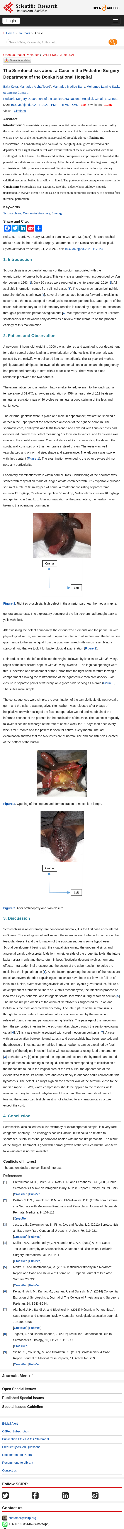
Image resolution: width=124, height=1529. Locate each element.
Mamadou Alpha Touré (35, 86)
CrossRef (20, 1194)
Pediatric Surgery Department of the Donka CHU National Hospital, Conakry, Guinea (60, 98)
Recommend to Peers (17, 1455)
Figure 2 (90, 648)
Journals (24, 33)
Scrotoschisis (12, 213)
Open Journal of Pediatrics (21, 55)
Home (10, 33)
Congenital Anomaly (36, 213)
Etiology (57, 213)
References (12, 1176)
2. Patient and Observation (29, 335)
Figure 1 (33, 458)
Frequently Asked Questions (21, 1447)
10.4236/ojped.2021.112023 (29, 105)
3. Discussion (16, 918)
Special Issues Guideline (22, 1407)
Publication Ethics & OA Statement (25, 1439)
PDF (54, 105)
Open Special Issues (19, 1389)
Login (11, 21)
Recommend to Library (17, 1462)
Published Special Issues (23, 1398)
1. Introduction (17, 259)
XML (75, 105)
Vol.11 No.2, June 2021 (59, 55)
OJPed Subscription (15, 1431)
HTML (65, 105)
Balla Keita (10, 86)
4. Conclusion (17, 1116)
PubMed (35, 1194)
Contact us (9, 1470)
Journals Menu (18, 1376)
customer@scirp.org (22, 1518)
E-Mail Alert (10, 1423)
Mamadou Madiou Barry (69, 86)
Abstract (10, 119)
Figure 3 (108, 683)
